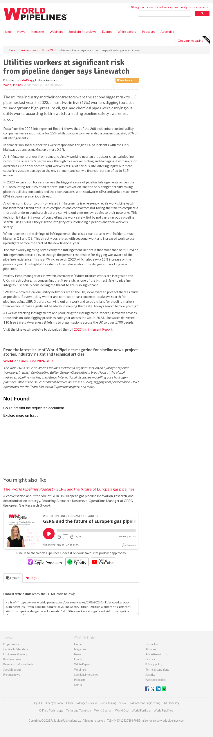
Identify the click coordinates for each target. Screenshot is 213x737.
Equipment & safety (15, 654)
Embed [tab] (13, 578)
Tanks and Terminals (79, 710)
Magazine (37, 31)
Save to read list (127, 80)
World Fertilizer (141, 710)
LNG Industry (171, 703)
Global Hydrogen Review (81, 703)
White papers (126, 31)
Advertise (167, 31)
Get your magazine (193, 40)
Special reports (12, 669)
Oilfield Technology (51, 710)
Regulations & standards (18, 664)
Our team (151, 659)
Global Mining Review (112, 703)
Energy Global (54, 703)
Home (8, 31)
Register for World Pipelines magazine (154, 7)
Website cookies (155, 679)
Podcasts (148, 31)
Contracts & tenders (15, 649)
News (77, 654)
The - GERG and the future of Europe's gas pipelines (69, 489)
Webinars (56, 31)
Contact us (201, 7)
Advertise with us (156, 654)
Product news (11, 674)
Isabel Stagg (26, 80)
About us (150, 649)
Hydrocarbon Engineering (144, 703)
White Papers (82, 664)
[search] (164, 14)
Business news (12, 659)
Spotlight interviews (82, 31)
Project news (11, 644)
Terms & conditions (157, 669)
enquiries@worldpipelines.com (165, 720)
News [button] (21, 31)
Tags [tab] (31, 578)
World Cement (103, 710)
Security (150, 674)
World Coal (122, 710)
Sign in (186, 7)
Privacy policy (153, 664)
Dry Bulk (38, 703)
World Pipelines (13, 85)
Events (107, 31)
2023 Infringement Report (93, 329)
